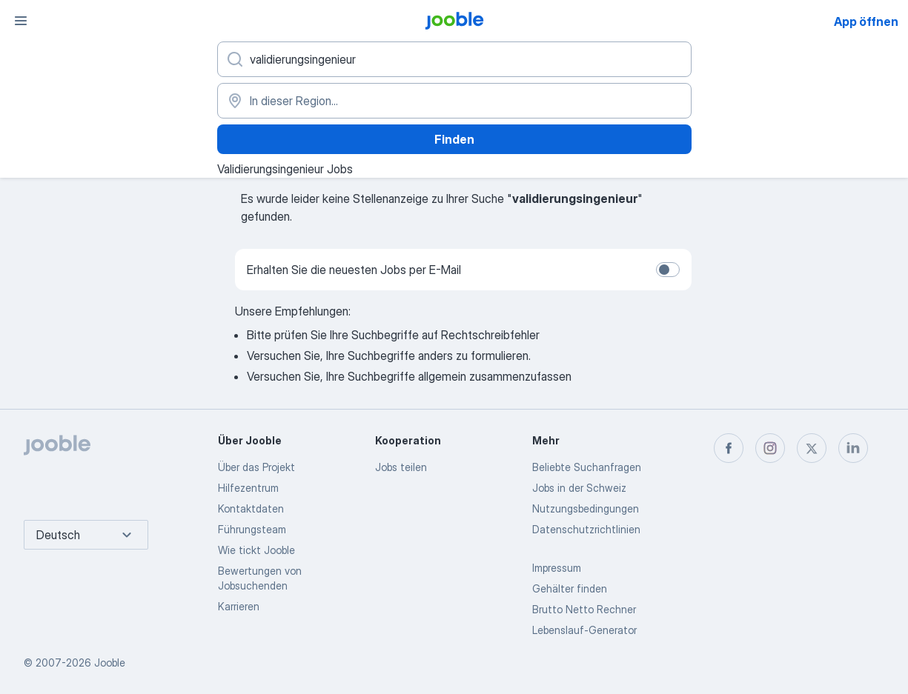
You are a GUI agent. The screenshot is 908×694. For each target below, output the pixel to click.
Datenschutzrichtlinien (586, 529)
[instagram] (770, 448)
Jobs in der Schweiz (579, 487)
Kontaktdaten (251, 508)
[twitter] (811, 448)
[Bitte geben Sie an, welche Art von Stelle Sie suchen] (454, 59)
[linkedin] (853, 448)
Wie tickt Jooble (256, 550)
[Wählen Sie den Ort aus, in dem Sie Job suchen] (454, 101)
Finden (454, 139)
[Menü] (21, 21)
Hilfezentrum (248, 487)
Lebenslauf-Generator (584, 630)
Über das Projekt (256, 467)
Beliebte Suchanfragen (586, 467)
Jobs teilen (401, 467)
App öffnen (866, 21)
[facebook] (728, 448)
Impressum (556, 567)
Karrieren (238, 606)
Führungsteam (252, 529)
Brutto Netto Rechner (584, 609)
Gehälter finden (569, 588)
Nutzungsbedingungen (585, 508)
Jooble (109, 662)
